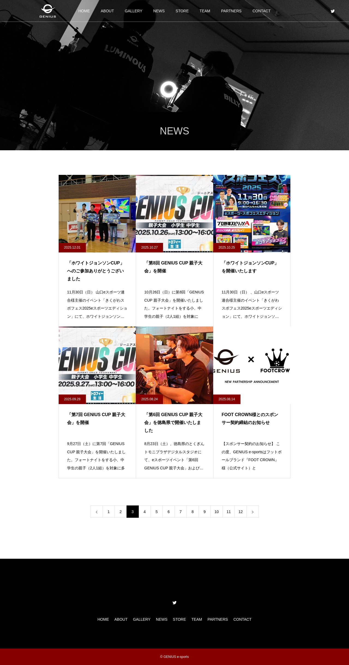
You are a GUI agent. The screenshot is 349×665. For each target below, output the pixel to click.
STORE (182, 11)
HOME (84, 11)
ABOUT (107, 11)
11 (229, 512)
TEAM (205, 11)
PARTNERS (231, 11)
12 (241, 512)
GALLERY (133, 11)
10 (217, 512)
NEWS (159, 11)
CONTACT (261, 11)
